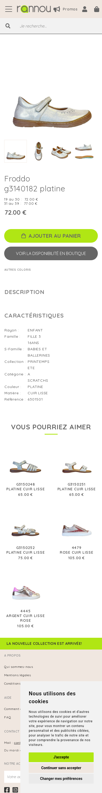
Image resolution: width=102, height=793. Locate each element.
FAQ (7, 717)
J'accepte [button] (61, 757)
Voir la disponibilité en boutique (51, 253)
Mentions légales (17, 675)
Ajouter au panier (51, 235)
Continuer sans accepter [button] (61, 768)
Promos (65, 9)
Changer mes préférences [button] (61, 779)
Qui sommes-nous (18, 667)
